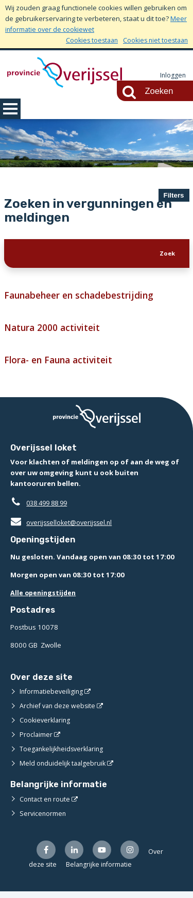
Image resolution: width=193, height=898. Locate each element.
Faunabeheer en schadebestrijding (85, 298)
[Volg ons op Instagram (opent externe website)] (134, 856)
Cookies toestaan (86, 40)
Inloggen (172, 75)
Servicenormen (43, 818)
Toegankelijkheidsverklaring (64, 754)
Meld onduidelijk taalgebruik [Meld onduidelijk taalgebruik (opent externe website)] (64, 768)
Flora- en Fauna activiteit (61, 365)
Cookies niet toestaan (153, 40)
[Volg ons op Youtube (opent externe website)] (105, 856)
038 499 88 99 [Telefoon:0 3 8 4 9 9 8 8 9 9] (49, 508)
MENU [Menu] (10, 109)
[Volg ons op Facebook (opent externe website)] (47, 856)
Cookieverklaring (46, 725)
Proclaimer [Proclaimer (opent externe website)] (36, 740)
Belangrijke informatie (126, 870)
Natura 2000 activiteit (54, 331)
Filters (174, 195)
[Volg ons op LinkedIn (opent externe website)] (76, 856)
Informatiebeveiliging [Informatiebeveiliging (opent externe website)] (52, 696)
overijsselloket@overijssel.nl (63, 528)
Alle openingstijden (44, 598)
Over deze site (59, 870)
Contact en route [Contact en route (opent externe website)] (46, 804)
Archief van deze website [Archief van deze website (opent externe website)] (59, 711)
